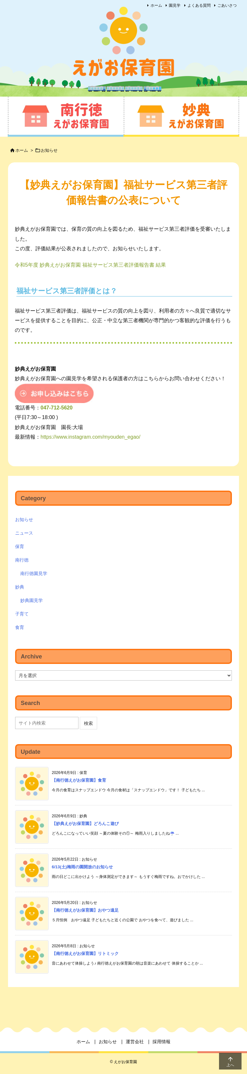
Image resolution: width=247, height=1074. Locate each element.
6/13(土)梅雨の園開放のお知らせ (82, 866)
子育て (22, 613)
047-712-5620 (57, 407)
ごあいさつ (227, 5)
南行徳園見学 (33, 573)
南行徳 (22, 560)
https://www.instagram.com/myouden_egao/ (90, 437)
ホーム (156, 5)
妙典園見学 (31, 600)
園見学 (174, 5)
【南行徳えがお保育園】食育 (79, 780)
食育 (19, 627)
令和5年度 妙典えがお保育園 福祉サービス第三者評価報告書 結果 (90, 265)
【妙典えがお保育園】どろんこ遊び (85, 823)
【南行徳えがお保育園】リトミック (85, 953)
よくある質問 (199, 5)
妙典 (19, 586)
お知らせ (49, 150)
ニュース (24, 533)
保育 (19, 546)
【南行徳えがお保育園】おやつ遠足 (85, 910)
